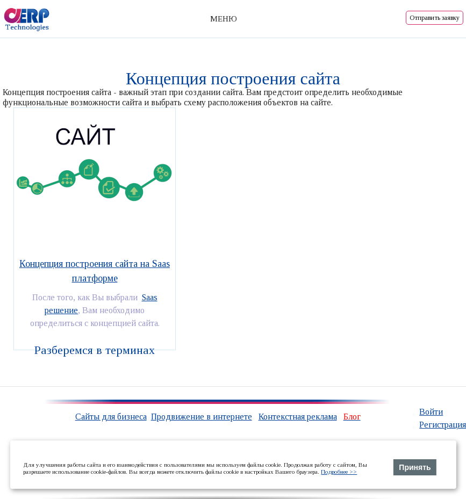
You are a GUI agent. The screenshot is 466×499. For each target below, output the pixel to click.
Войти (431, 411)
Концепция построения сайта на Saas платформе (94, 271)
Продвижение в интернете (201, 416)
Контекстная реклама (298, 416)
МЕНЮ (223, 19)
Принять (415, 467)
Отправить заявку (435, 17)
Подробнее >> (339, 471)
